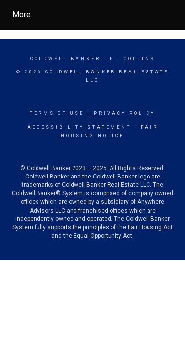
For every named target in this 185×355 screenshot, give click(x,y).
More (21, 14)
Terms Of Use (57, 113)
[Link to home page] (101, 15)
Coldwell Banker (65, 58)
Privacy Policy (124, 113)
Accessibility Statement (79, 127)
